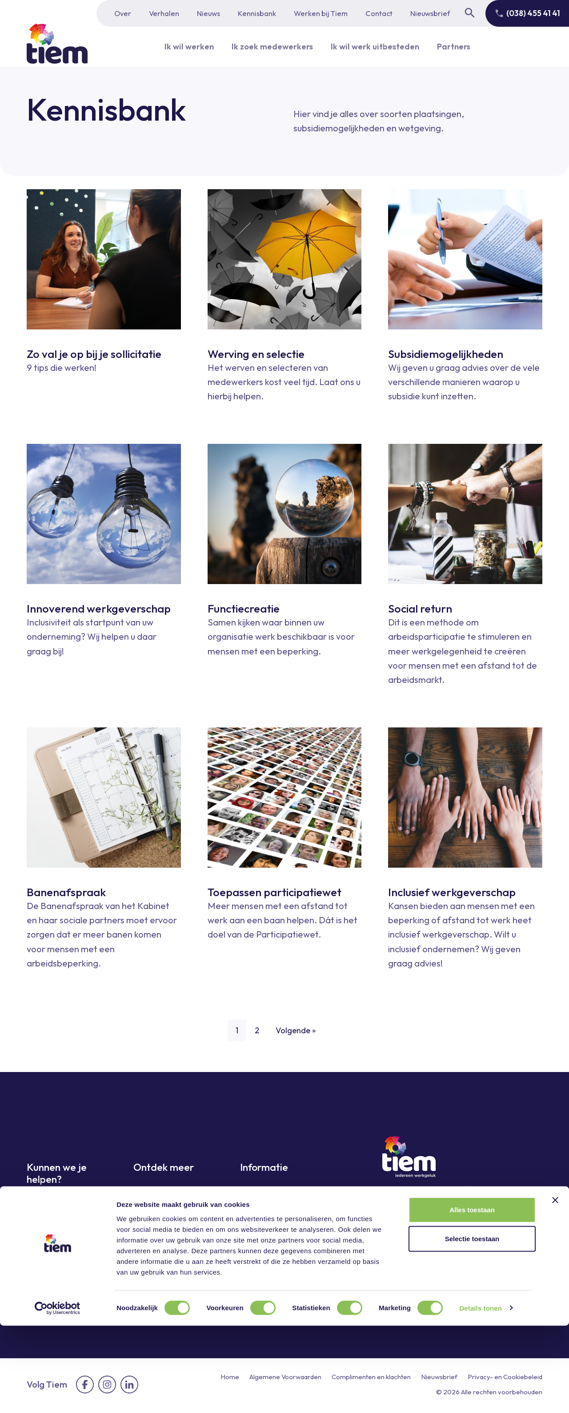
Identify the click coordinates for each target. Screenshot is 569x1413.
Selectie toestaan (472, 1326)
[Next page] (533, 1025)
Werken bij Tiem (321, 13)
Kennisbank (257, 13)
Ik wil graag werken (61, 1204)
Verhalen (164, 13)
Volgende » (297, 1030)
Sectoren (149, 1224)
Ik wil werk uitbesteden (377, 46)
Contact (379, 13)
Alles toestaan (472, 1297)
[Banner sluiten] (555, 1287)
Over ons (256, 1192)
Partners (461, 46)
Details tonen (480, 1395)
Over (122, 13)
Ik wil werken (182, 46)
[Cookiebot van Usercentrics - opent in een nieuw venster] (57, 1395)
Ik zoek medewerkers (269, 46)
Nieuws (208, 13)
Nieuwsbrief (430, 13)
